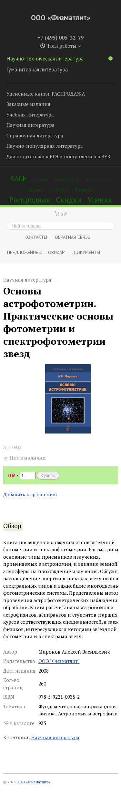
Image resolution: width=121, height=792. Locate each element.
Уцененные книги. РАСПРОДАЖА (45, 93)
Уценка (99, 199)
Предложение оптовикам (36, 252)
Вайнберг (40, 179)
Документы (86, 252)
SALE (18, 178)
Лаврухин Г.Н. (98, 179)
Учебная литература (30, 114)
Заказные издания (28, 104)
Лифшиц (84, 190)
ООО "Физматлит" (59, 661)
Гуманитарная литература (37, 69)
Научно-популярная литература (44, 146)
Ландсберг (58, 190)
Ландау (35, 190)
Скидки (69, 199)
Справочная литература (34, 135)
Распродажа (29, 199)
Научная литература (30, 125)
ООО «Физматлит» (60, 17)
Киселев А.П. (67, 179)
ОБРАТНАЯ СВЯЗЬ (72, 237)
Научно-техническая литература (59, 58)
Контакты (36, 237)
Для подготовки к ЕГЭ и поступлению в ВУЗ (58, 156)
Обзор (12, 526)
